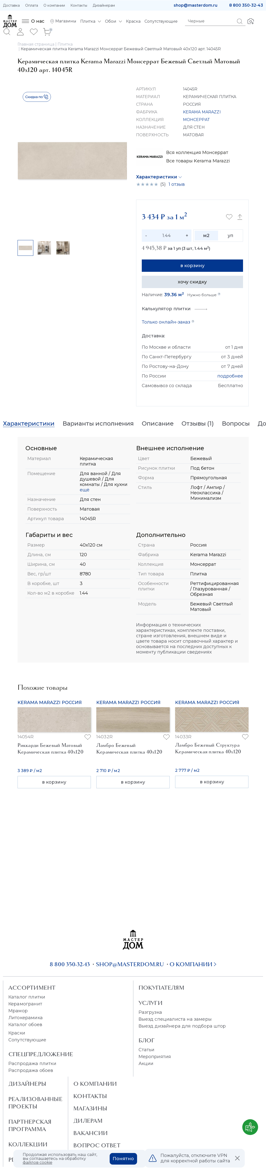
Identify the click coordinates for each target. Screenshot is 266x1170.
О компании (54, 5)
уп (230, 235)
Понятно (123, 1158)
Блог (147, 1040)
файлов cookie (37, 1162)
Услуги (151, 1003)
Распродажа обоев (30, 1070)
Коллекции (27, 1144)
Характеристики (156, 177)
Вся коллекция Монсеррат (197, 152)
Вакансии (90, 1133)
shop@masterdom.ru (195, 5)
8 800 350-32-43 (246, 5)
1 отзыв (177, 184)
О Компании (95, 1083)
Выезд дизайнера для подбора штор (182, 1026)
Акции (146, 1063)
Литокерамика (25, 1017)
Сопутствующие (27, 1040)
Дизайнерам (104, 5)
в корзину (192, 265)
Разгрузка (150, 1012)
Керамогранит (25, 1004)
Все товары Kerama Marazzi (198, 161)
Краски (16, 1033)
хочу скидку (192, 282)
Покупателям (161, 987)
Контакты (78, 5)
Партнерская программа (29, 1125)
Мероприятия (155, 1056)
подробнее (230, 376)
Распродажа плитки (32, 1063)
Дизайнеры (27, 1083)
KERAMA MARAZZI (202, 112)
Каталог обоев (25, 1024)
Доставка (11, 5)
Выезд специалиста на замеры (175, 1019)
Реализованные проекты (35, 1102)
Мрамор (18, 1011)
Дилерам (87, 1120)
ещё (84, 490)
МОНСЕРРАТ (196, 119)
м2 (206, 235)
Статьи (147, 1049)
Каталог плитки (26, 997)
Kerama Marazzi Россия (50, 702)
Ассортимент (32, 987)
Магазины (90, 1108)
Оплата (31, 5)
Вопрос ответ (97, 1145)
